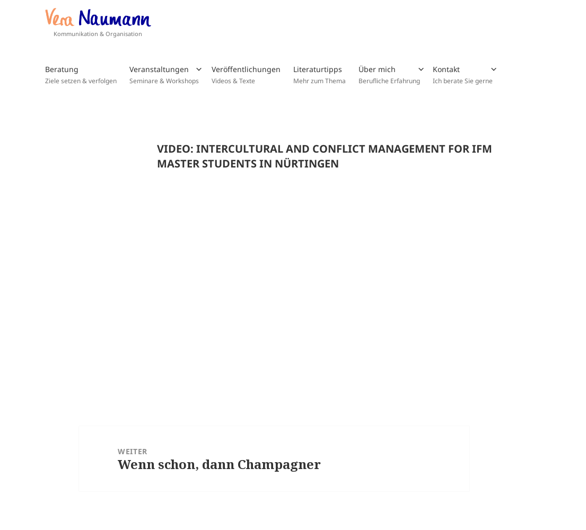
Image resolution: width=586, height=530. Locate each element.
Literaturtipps (319, 74)
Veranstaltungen (164, 74)
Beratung (81, 74)
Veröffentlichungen (246, 74)
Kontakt (463, 74)
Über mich (389, 74)
